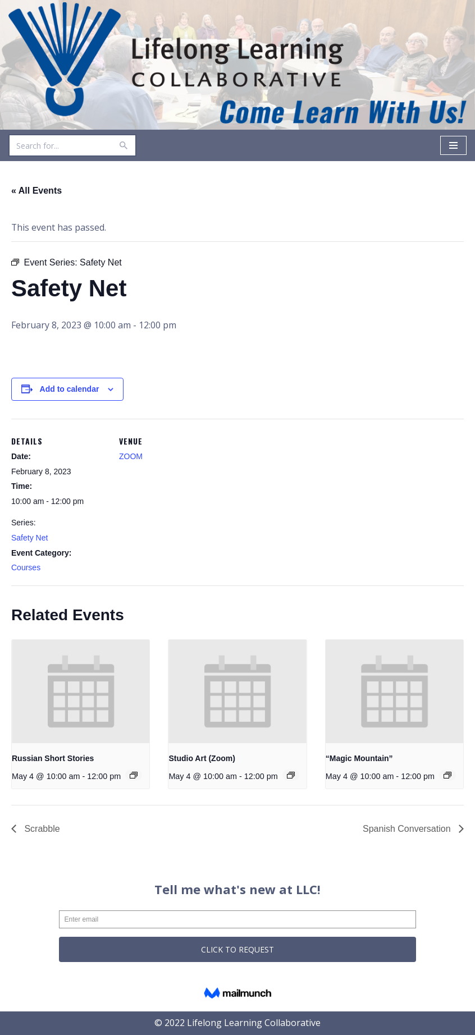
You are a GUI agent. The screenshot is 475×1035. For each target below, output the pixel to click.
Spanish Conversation (408, 829)
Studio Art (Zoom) (201, 758)
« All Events (36, 190)
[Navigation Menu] (453, 145)
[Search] (59, 145)
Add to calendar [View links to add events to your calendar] (69, 388)
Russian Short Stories (53, 758)
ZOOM (131, 456)
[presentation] (80, 691)
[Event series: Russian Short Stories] (134, 775)
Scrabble (41, 829)
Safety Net (29, 537)
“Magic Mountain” (359, 758)
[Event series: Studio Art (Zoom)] (291, 775)
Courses (25, 567)
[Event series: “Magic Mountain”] (447, 775)
